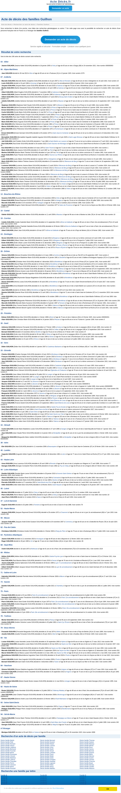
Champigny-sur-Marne (64, 717)
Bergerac (56, 237)
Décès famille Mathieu (47, 767)
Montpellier (57, 432)
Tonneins (37, 504)
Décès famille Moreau (87, 743)
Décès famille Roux (86, 747)
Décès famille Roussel (8, 767)
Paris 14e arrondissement (66, 603)
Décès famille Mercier (87, 755)
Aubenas (60, 85)
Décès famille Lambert (47, 752)
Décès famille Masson (87, 767)
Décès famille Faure (47, 753)
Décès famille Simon (7, 745)
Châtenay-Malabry (58, 690)
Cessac (59, 367)
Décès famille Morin (7, 766)
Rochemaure (59, 128)
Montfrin (38, 331)
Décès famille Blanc (86, 753)
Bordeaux (55, 353)
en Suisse (35, 731)
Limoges (67, 680)
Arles (58, 197)
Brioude (52, 463)
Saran (39, 496)
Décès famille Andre (47, 757)
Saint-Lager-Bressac (76, 136)
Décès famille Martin (7, 739)
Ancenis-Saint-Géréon (64, 473)
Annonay (33, 82)
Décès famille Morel (7, 752)
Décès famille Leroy (46, 747)
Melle (58, 631)
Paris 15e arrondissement (71, 607)
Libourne (35, 381)
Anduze (59, 326)
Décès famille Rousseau (9, 753)
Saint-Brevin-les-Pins (44, 481)
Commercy (69, 521)
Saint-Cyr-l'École (63, 621)
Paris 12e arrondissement (70, 597)
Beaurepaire (52, 446)
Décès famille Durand (47, 741)
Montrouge (61, 694)
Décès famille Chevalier (8, 761)
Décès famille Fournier (8, 750)
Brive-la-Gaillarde (67, 221)
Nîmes (49, 333)
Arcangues (40, 538)
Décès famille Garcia (87, 748)
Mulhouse (34, 548)
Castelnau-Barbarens (55, 346)
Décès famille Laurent (47, 745)
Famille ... (4, 774)
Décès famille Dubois (87, 741)
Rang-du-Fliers (61, 530)
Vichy (54, 65)
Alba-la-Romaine (65, 80)
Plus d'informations (84, 789)
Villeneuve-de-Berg (70, 161)
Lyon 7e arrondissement (63, 562)
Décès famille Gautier (87, 766)
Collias (56, 329)
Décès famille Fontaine (47, 759)
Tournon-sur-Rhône (55, 154)
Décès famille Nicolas (87, 764)
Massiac (59, 214)
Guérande (56, 477)
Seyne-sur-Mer (66, 643)
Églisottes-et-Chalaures (58, 369)
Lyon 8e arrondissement (64, 566)
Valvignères (52, 158)
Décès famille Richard (8, 743)
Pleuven (57, 319)
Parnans (62, 302)
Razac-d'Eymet (62, 244)
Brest (52, 316)
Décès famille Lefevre (8, 759)
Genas (54, 560)
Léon (63, 453)
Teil (51, 149)
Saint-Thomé (49, 147)
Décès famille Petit (7, 741)
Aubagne (59, 199)
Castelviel (58, 365)
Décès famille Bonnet (87, 750)
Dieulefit (62, 257)
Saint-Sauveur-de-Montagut (57, 143)
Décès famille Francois (87, 761)
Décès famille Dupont (87, 752)
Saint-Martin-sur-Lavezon (58, 140)
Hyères (63, 641)
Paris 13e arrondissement (59, 601)
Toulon (68, 654)
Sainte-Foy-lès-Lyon (56, 555)
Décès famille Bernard (47, 739)
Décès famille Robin (47, 764)
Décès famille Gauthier (47, 761)
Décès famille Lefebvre (8, 747)
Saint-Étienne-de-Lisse (57, 400)
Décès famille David (46, 748)
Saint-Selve (34, 411)
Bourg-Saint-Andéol (66, 96)
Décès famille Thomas (87, 739)
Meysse (60, 100)
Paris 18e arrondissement (39, 611)
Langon (50, 373)
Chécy (36, 491)
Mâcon (62, 575)
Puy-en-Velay (64, 465)
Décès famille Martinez (8, 757)
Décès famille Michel (86, 745)
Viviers (64, 183)
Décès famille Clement (8, 764)
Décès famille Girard (47, 750)
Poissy (52, 619)
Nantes (55, 479)
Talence (49, 416)
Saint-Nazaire (57, 484)
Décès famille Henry (47, 766)
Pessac (54, 397)
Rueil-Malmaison (61, 698)
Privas (54, 107)
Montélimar (58, 261)
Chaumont (64, 511)
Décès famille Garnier (87, 759)
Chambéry (59, 585)
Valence (55, 305)
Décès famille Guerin (87, 757)
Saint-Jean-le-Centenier (61, 132)
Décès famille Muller (47, 755)
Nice (31, 72)
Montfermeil (66, 708)
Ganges (63, 428)
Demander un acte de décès (60, 39)
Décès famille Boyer (86, 762)
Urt (31, 540)
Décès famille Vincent (8, 755)
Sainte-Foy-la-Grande (58, 406)
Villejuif (54, 724)
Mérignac (53, 395)
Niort (54, 633)
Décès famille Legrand (47, 762)
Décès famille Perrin (7, 762)
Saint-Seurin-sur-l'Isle (57, 413)
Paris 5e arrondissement (40, 594)
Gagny (61, 705)
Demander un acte (60, 8)
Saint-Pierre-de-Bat (41, 409)
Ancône (56, 254)
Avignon (64, 669)
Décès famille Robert (47, 743)
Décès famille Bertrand (8, 748)
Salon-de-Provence (65, 204)
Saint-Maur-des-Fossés (59, 721)
